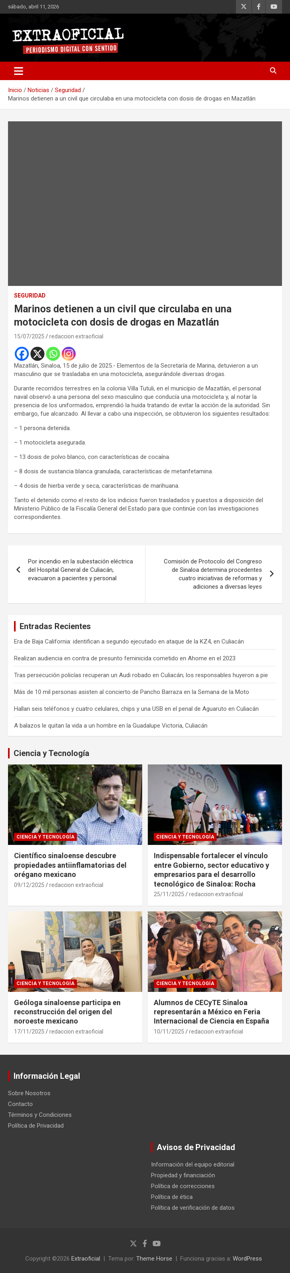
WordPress (247, 1258)
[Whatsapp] (53, 354)
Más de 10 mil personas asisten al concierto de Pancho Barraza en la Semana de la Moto (131, 692)
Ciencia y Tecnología (51, 753)
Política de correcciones (183, 1186)
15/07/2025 (29, 336)
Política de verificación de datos (193, 1207)
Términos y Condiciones (40, 1114)
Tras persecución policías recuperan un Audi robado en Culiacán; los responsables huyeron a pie (141, 675)
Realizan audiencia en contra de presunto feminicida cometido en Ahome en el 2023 (125, 658)
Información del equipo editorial (192, 1164)
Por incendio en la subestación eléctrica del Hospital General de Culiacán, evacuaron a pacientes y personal (80, 570)
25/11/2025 (169, 894)
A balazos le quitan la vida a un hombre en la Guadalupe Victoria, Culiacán (110, 725)
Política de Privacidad (36, 1125)
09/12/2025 (29, 885)
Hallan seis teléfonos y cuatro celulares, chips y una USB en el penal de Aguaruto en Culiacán (136, 708)
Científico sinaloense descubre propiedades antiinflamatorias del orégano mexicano (70, 865)
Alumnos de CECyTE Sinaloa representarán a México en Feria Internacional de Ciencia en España (211, 1012)
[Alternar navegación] (18, 71)
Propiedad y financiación (183, 1175)
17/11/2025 (29, 1031)
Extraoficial (85, 1258)
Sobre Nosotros (29, 1093)
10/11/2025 (169, 1031)
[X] (37, 354)
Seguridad (30, 295)
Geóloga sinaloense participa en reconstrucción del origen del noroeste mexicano (67, 1012)
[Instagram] (69, 354)
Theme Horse (154, 1258)
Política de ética (172, 1197)
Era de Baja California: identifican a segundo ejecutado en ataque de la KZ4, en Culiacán (129, 641)
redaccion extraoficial (76, 336)
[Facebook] (22, 354)
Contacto (20, 1104)
